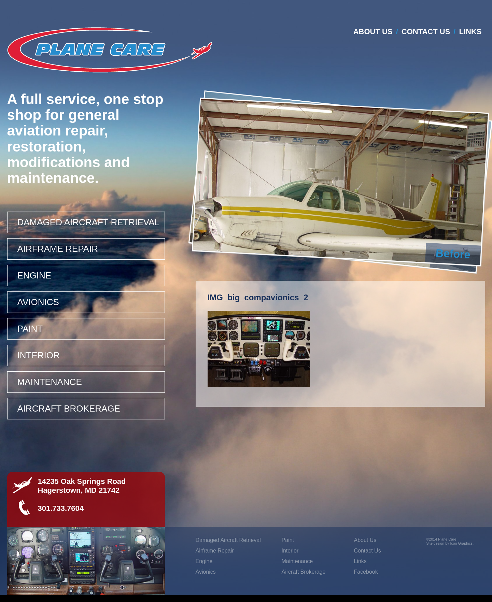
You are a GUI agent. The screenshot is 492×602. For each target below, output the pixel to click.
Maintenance (49, 382)
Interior (38, 355)
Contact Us (426, 31)
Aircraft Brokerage (68, 408)
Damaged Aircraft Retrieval (88, 222)
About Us (373, 31)
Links (470, 31)
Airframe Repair (57, 249)
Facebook (366, 572)
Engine (34, 275)
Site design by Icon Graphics (449, 543)
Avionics (38, 302)
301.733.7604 (61, 508)
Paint (30, 329)
